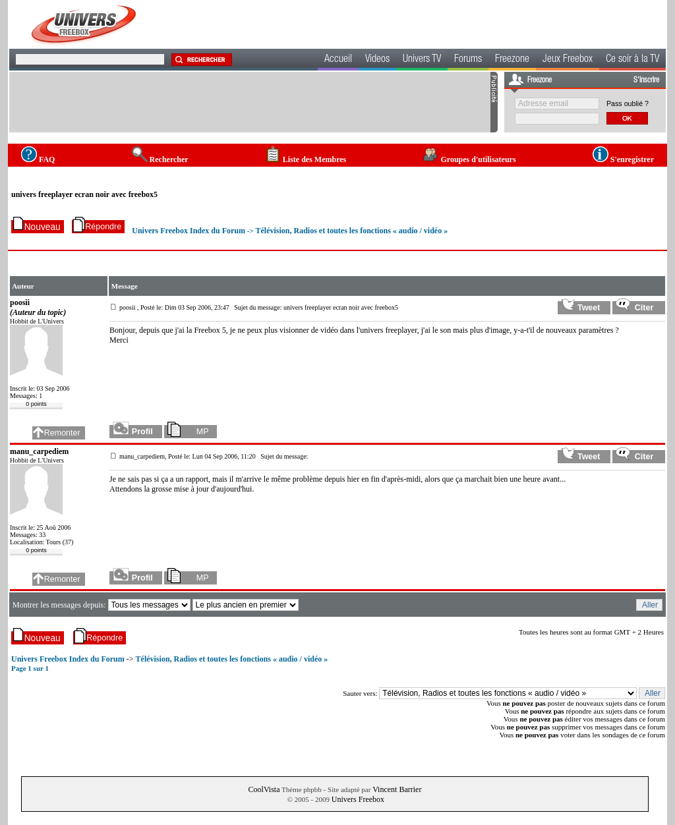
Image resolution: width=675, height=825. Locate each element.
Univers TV (422, 60)
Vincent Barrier (396, 789)
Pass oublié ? (627, 103)
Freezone (512, 60)
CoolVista (264, 789)
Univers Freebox (358, 799)
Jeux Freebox (568, 60)
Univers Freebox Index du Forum (188, 230)
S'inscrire (646, 80)
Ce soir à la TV (632, 60)
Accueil (338, 60)
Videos (377, 60)
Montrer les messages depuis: (60, 605)
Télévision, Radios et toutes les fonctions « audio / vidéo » (351, 230)
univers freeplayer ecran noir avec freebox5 (84, 194)
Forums (468, 60)
